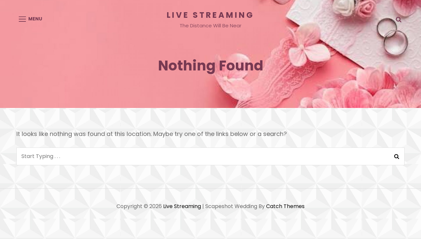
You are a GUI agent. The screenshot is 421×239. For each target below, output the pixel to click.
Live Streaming (210, 15)
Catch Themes (285, 206)
